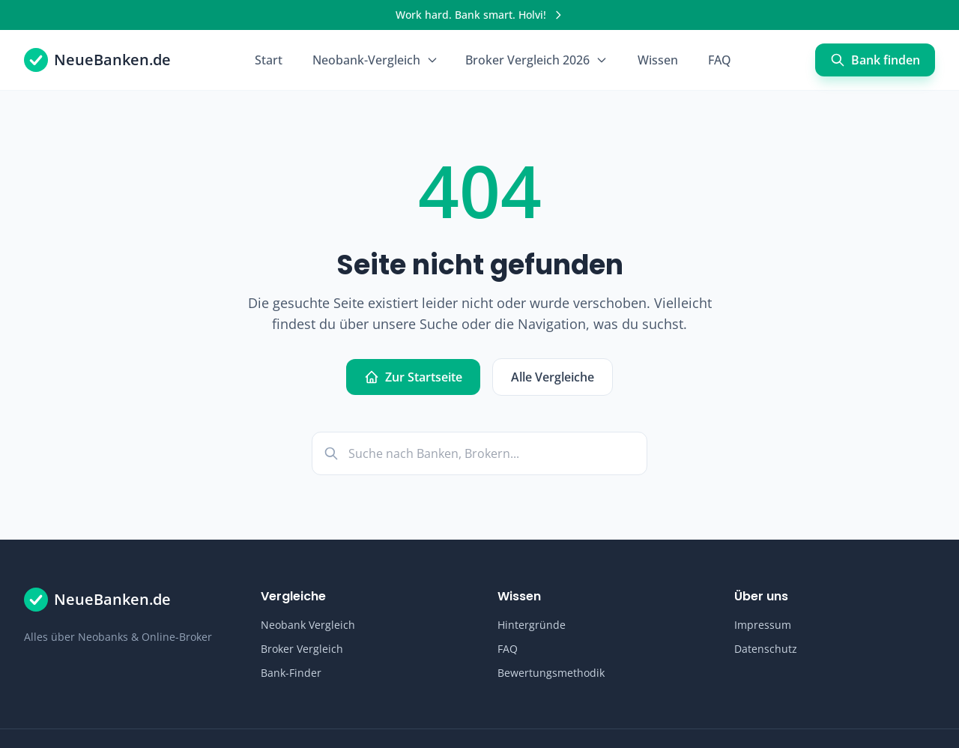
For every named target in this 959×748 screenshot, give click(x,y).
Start (268, 60)
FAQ (719, 60)
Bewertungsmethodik (551, 673)
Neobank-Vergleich (375, 60)
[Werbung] (479, 15)
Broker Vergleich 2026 (536, 60)
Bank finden (875, 60)
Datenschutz (765, 649)
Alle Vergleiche (552, 377)
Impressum (762, 625)
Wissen (658, 60)
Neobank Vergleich (308, 625)
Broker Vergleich (302, 649)
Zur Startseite (413, 377)
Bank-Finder (291, 673)
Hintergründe (531, 625)
